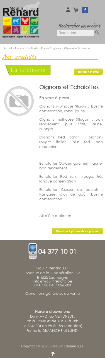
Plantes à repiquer (51, 48)
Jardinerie (32, 48)
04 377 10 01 (57, 251)
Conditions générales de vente (52, 293)
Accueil (7, 48)
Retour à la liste (88, 72)
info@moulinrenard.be (52, 281)
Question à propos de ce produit (77, 231)
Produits (19, 48)
